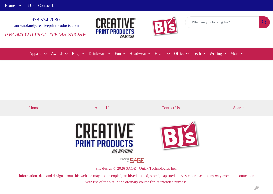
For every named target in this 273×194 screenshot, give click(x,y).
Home (10, 5)
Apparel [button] (36, 53)
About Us (26, 5)
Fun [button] (118, 53)
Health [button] (160, 53)
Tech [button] (197, 53)
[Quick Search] (222, 22)
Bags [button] (76, 53)
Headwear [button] (137, 53)
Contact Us (47, 5)
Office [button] (179, 53)
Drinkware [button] (97, 53)
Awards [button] (57, 53)
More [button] (234, 53)
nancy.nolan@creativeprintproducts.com (45, 25)
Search (238, 108)
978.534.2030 (45, 19)
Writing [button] (215, 53)
